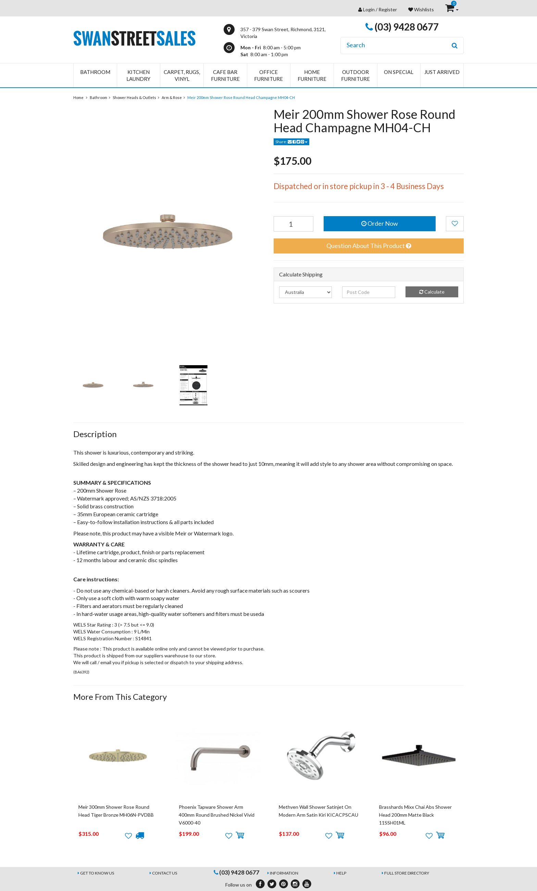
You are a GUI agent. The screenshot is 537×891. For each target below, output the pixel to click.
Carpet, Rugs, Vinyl (182, 75)
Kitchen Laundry (138, 75)
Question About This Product (368, 245)
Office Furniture (268, 75)
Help (341, 873)
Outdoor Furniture (355, 75)
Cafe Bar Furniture (225, 75)
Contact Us (164, 873)
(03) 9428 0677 (402, 27)
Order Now (379, 223)
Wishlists (421, 9)
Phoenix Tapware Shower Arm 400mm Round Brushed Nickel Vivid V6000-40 (216, 815)
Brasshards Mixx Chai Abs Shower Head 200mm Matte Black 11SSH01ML (415, 815)
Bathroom (95, 72)
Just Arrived (442, 72)
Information (284, 873)
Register (387, 9)
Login (369, 9)
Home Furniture (312, 75)
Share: (291, 141)
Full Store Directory (406, 873)
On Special (398, 72)
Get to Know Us (97, 873)
